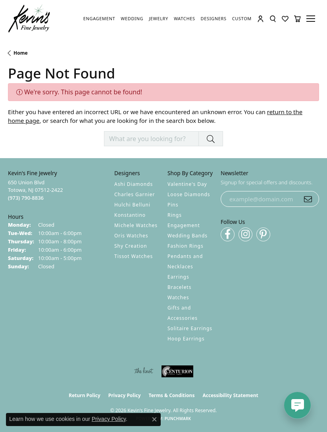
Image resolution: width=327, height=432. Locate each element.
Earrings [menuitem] (178, 276)
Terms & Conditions (172, 395)
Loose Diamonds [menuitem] (188, 194)
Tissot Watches (133, 256)
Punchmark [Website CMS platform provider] (178, 418)
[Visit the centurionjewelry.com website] (177, 371)
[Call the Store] (26, 197)
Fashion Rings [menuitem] (185, 246)
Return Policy (84, 395)
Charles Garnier (134, 194)
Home (20, 53)
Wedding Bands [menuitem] (187, 235)
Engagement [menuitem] (183, 225)
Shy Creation (130, 246)
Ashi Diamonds (133, 184)
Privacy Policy (124, 395)
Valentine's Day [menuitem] (187, 184)
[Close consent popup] (154, 419)
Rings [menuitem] (174, 215)
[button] (260, 18)
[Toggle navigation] (312, 19)
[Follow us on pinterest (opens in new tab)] (263, 234)
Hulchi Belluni (132, 204)
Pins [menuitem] (172, 204)
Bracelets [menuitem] (179, 287)
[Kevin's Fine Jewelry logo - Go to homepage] (29, 18)
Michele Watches (136, 225)
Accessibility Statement (230, 395)
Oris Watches (131, 235)
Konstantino (130, 215)
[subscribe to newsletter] (308, 198)
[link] (99, 19)
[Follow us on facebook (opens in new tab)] (228, 234)
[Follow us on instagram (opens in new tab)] (245, 234)
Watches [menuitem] (178, 297)
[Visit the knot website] (143, 371)
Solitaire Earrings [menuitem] (189, 328)
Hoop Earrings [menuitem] (185, 338)
